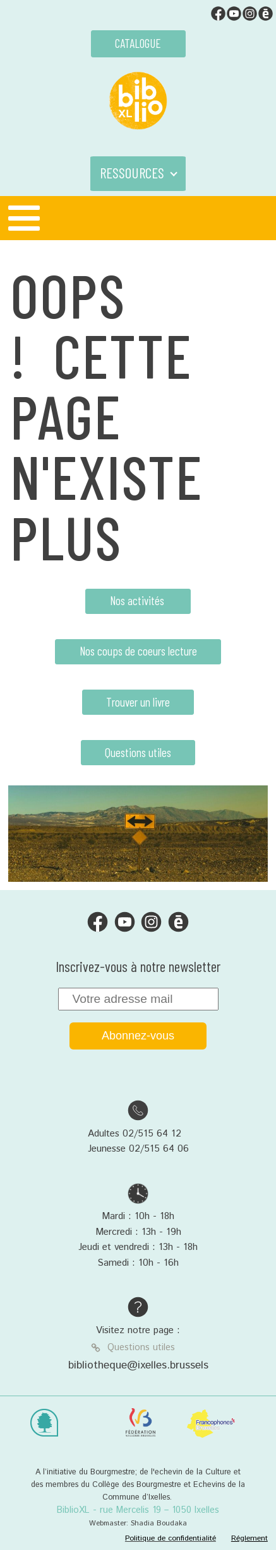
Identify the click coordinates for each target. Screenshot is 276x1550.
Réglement (249, 1538)
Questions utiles (138, 752)
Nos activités (138, 600)
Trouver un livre (138, 702)
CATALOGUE (138, 43)
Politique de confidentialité (170, 1538)
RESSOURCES (132, 173)
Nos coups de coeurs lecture (138, 651)
